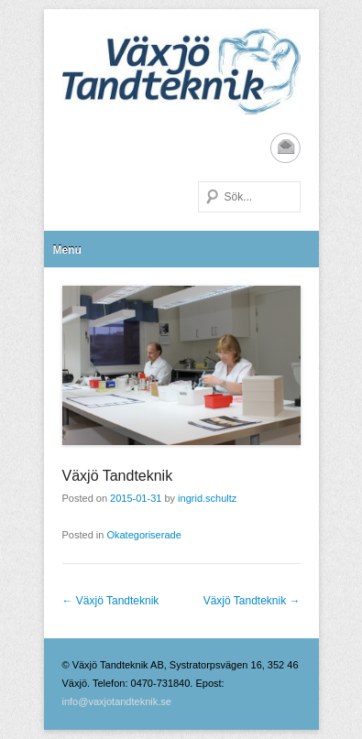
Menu (67, 250)
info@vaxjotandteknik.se (116, 701)
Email (285, 148)
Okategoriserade (143, 534)
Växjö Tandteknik (117, 476)
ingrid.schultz (207, 498)
